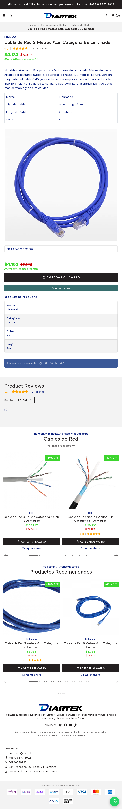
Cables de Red (80, 24)
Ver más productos (61, 445)
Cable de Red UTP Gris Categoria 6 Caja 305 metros (32, 518)
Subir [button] (61, 693)
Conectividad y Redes (54, 24)
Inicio (32, 24)
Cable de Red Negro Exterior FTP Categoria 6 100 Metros (90, 518)
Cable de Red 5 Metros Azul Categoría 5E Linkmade (90, 645)
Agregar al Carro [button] (31, 541)
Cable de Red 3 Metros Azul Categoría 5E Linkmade (31, 645)
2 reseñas (40, 48)
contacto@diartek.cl (19, 753)
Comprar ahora (61, 288)
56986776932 (15, 762)
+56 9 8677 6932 (17, 757)
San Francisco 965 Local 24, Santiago (30, 766)
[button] (62, 363)
